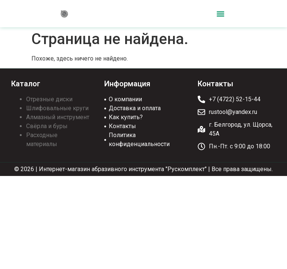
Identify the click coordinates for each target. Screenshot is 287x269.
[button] (220, 13)
